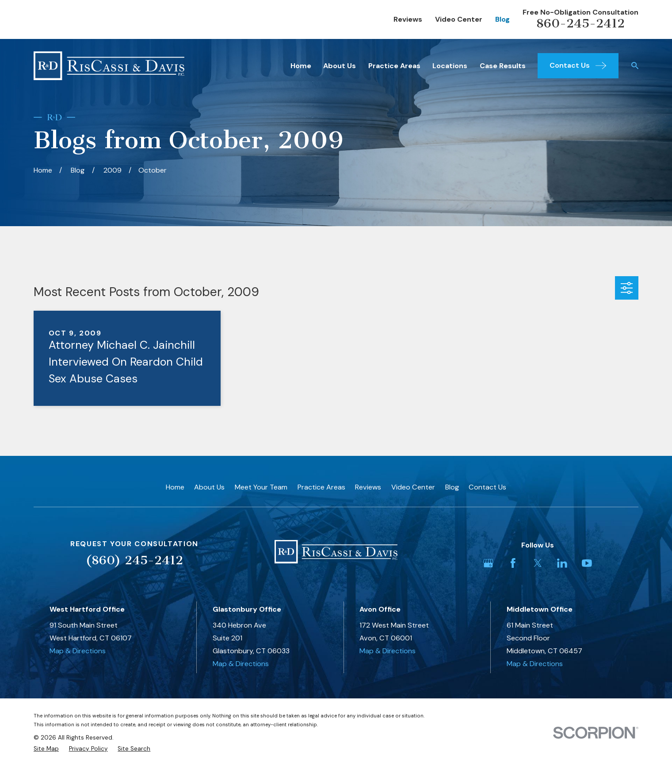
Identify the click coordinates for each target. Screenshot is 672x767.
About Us (209, 487)
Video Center (458, 19)
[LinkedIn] (562, 563)
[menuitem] (46, 749)
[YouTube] (587, 563)
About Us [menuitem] (339, 65)
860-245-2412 (580, 23)
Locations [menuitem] (449, 65)
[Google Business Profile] (488, 563)
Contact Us (487, 487)
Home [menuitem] (300, 65)
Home (175, 487)
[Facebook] (513, 563)
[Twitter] (538, 563)
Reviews (407, 19)
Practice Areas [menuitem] (394, 65)
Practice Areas (321, 487)
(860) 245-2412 (134, 560)
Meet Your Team (261, 487)
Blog (502, 19)
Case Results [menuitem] (503, 65)
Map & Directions (78, 650)
